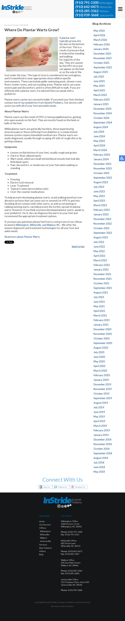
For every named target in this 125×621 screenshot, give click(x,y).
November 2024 (103, 113)
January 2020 (101, 379)
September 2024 (103, 122)
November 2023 (103, 168)
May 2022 (99, 251)
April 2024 (99, 145)
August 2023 (101, 182)
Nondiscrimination (66, 606)
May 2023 (99, 196)
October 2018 (101, 448)
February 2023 (102, 209)
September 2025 (103, 67)
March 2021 (100, 315)
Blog (41, 554)
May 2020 (99, 361)
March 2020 (100, 370)
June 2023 (99, 191)
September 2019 (103, 398)
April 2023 (99, 200)
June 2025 (99, 81)
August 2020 (101, 347)
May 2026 (99, 30)
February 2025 (102, 99)
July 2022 (99, 242)
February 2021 (102, 320)
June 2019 (99, 412)
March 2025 (100, 94)
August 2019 (101, 402)
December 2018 (102, 439)
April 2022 (99, 255)
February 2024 (102, 154)
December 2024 (102, 108)
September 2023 (103, 177)
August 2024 (101, 127)
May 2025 (99, 85)
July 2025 (99, 76)
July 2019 (99, 407)
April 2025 (99, 90)
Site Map (54, 606)
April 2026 (99, 35)
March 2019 (100, 425)
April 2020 (99, 366)
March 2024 (100, 150)
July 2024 (99, 131)
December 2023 (102, 163)
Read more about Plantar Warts (22, 237)
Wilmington (45, 531)
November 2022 (103, 223)
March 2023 (100, 205)
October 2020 (101, 338)
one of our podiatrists (26, 102)
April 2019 (99, 421)
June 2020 (99, 356)
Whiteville (44, 534)
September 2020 (103, 343)
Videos (42, 551)
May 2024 (99, 140)
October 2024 (101, 117)
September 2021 (103, 287)
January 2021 (101, 324)
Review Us (80, 487)
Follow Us (62, 487)
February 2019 (102, 430)
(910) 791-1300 (87, 3)
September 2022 (103, 232)
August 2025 (101, 72)
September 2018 (103, 453)
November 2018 (103, 444)
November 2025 (103, 58)
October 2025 (101, 62)
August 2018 (101, 457)
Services (43, 544)
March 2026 (100, 39)
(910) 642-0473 (87, 7)
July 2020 (99, 352)
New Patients (45, 548)
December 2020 (102, 329)
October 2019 (101, 393)
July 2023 (99, 186)
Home (42, 521)
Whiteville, (36, 225)
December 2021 (102, 274)
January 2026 (101, 49)
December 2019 (102, 384)
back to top (78, 246)
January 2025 (101, 104)
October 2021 (101, 283)
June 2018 (99, 467)
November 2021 (103, 278)
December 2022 (102, 219)
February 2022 (102, 264)
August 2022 (101, 237)
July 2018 (99, 462)
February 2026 (102, 44)
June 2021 (99, 301)
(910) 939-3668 (87, 15)
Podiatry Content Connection (78, 602)
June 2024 (99, 136)
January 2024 (101, 159)
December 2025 (102, 53)
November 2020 (103, 333)
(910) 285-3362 (87, 11)
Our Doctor (44, 524)
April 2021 (99, 310)
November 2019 (103, 389)
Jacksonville (45, 541)
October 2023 (101, 173)
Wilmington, (22, 225)
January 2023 (101, 214)
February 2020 (102, 375)
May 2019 (99, 416)
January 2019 (101, 434)
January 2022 (101, 269)
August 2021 (101, 292)
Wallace (43, 538)
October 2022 (101, 228)
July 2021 (99, 297)
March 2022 (100, 260)
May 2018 (99, 471)
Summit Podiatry (53, 102)
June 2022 (99, 246)
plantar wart (68, 38)
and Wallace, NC (51, 225)
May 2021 (99, 306)
